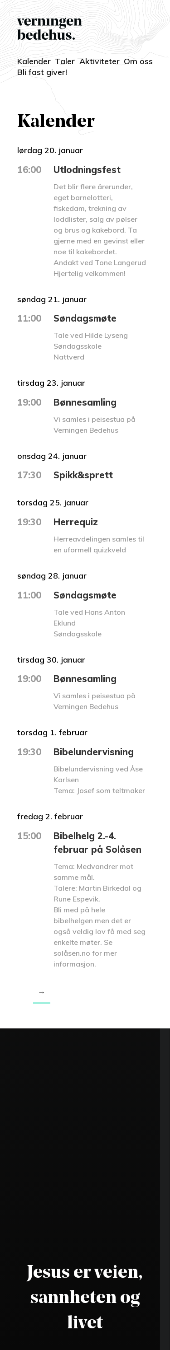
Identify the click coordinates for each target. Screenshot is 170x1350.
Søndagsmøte (85, 318)
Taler (65, 61)
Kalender (34, 61)
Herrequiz (75, 522)
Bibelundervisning (93, 751)
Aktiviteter (99, 61)
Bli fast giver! (42, 72)
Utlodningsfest (87, 169)
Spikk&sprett (83, 475)
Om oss (138, 61)
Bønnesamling (85, 402)
